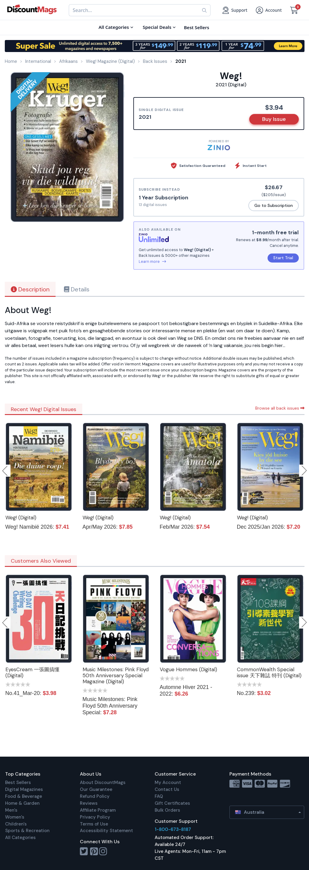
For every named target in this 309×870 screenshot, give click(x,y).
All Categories (20, 838)
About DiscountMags (103, 782)
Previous (5, 471)
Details (76, 289)
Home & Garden (22, 803)
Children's (16, 824)
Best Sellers (18, 782)
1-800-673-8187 (173, 829)
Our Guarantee (96, 789)
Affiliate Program (98, 810)
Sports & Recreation (27, 831)
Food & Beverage (23, 796)
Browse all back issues (279, 408)
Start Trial (283, 257)
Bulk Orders (167, 810)
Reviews (89, 803)
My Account (168, 782)
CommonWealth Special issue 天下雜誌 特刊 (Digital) (269, 672)
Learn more (152, 261)
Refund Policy (95, 796)
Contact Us (167, 789)
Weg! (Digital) (20, 517)
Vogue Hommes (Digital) (188, 669)
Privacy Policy (95, 817)
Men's (11, 810)
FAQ (159, 796)
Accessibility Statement (106, 831)
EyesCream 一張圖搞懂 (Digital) (32, 672)
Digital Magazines (24, 789)
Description (30, 289)
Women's (14, 817)
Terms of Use (94, 824)
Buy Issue (274, 119)
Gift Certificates (172, 803)
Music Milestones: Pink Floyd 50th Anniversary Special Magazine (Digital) (116, 675)
